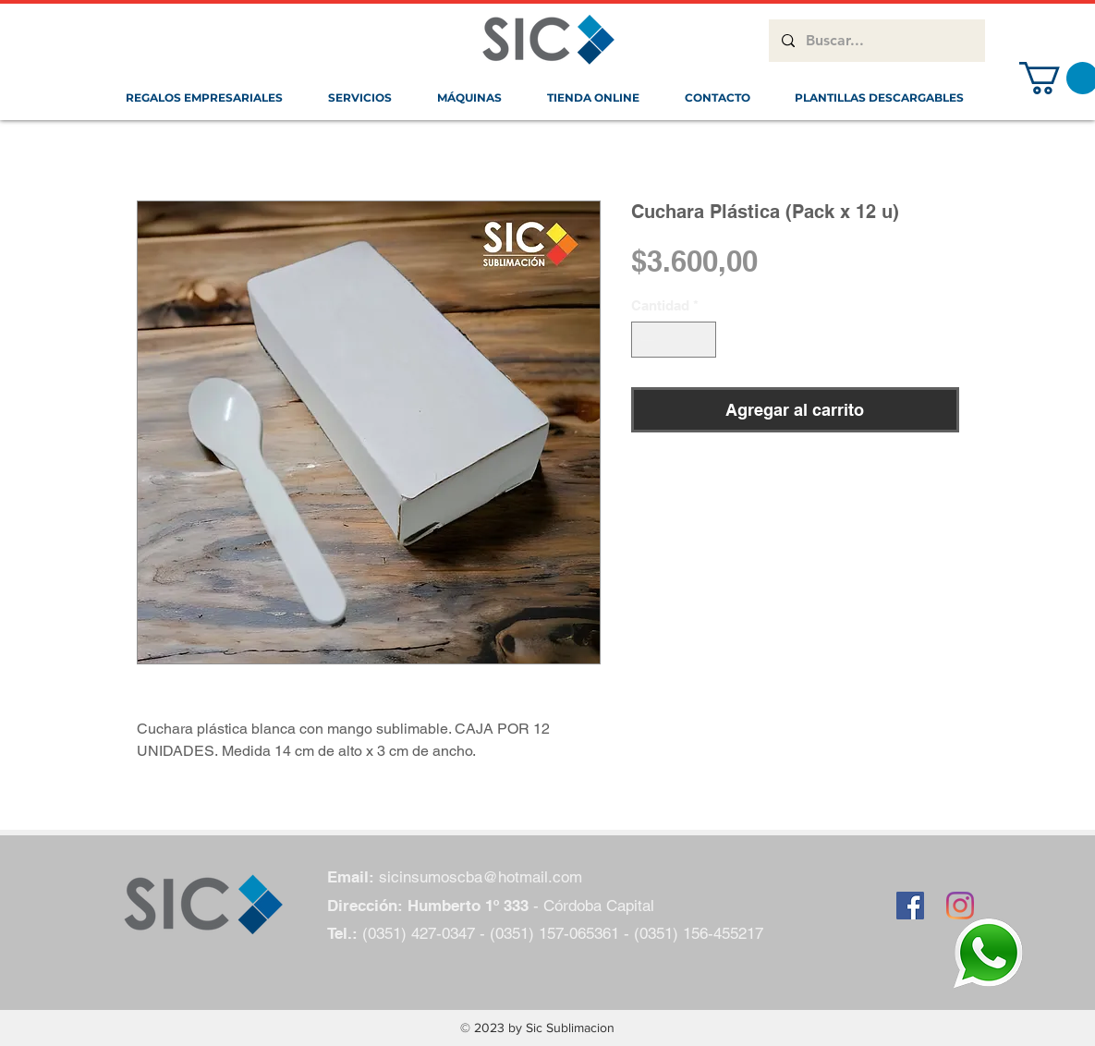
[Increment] (700, 339)
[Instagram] (960, 905)
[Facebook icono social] (910, 905)
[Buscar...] (876, 40)
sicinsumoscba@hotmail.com (480, 877)
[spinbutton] (673, 339)
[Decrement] (646, 339)
